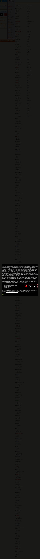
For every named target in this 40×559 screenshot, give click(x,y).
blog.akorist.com (31, 286)
